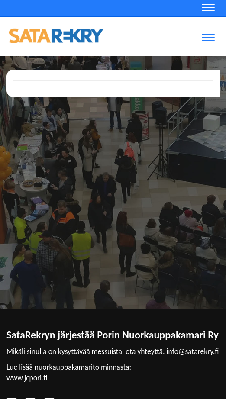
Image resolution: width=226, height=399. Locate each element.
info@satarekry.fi (193, 351)
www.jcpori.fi (26, 378)
